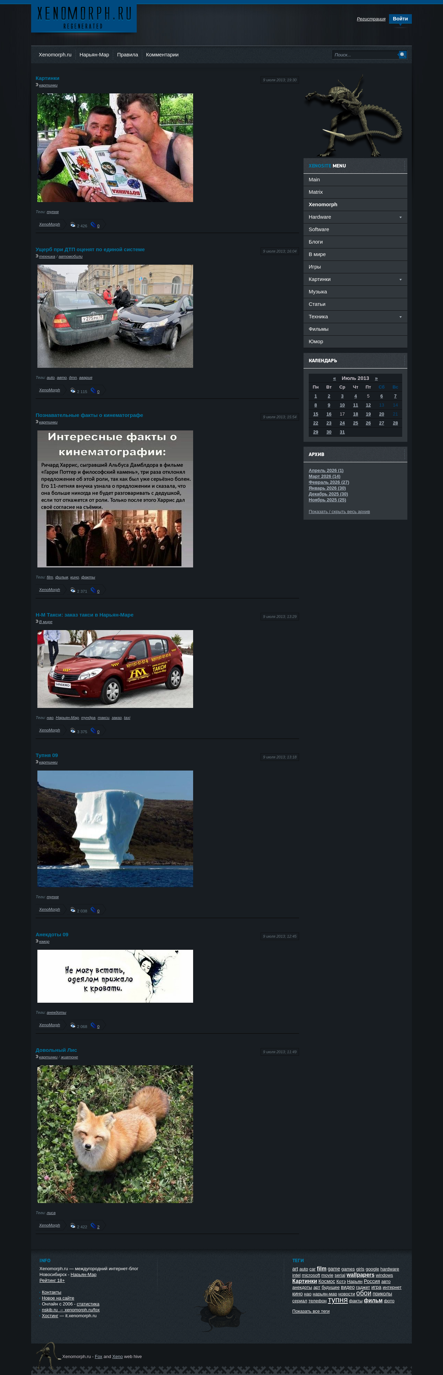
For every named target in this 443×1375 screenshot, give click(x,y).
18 (355, 414)
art (295, 1269)
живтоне (69, 1057)
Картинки (48, 78)
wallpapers (360, 1275)
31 (342, 432)
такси (103, 717)
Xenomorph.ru (55, 54)
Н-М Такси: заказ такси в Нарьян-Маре (85, 615)
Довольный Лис (56, 1050)
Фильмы (318, 329)
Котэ (341, 1281)
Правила (127, 54)
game (334, 1269)
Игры (315, 267)
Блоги (316, 242)
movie (327, 1275)
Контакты (51, 1292)
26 (368, 423)
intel (296, 1275)
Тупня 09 (47, 755)
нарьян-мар (325, 1293)
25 (355, 423)
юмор (44, 941)
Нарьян (355, 1281)
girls (360, 1269)
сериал (299, 1300)
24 (342, 423)
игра (376, 1287)
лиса (51, 1212)
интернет (392, 1287)
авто (62, 377)
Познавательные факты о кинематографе (89, 415)
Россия (372, 1281)
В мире (46, 621)
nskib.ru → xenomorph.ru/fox (71, 1309)
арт (316, 1287)
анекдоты (56, 1012)
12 (368, 405)
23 (328, 423)
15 (315, 414)
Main (314, 179)
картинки (48, 85)
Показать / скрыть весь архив (339, 511)
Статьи (317, 304)
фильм (61, 577)
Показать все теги (311, 1311)
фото (389, 1300)
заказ (117, 717)
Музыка (318, 291)
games (348, 1269)
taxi (127, 717)
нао (50, 717)
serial (340, 1275)
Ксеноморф (84, 17)
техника (47, 256)
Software (319, 229)
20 (381, 414)
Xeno (117, 1356)
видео (348, 1287)
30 (328, 432)
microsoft (311, 1275)
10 (342, 405)
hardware (389, 1269)
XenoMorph (49, 224)
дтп (73, 377)
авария (85, 377)
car (312, 1269)
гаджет (363, 1287)
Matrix (316, 192)
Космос (326, 1281)
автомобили (70, 256)
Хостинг (50, 1315)
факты (88, 577)
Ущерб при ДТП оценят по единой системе (90, 249)
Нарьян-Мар (94, 54)
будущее (331, 1287)
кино (74, 577)
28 (395, 423)
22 (315, 423)
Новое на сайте (58, 1298)
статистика (88, 1303)
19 (368, 414)
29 (315, 432)
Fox (98, 1356)
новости (346, 1293)
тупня (53, 211)
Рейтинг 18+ (52, 1280)
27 (381, 423)
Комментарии (162, 54)
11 (355, 405)
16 (328, 414)
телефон (317, 1300)
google (372, 1269)
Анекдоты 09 (52, 934)
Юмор (316, 341)
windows (384, 1275)
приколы (382, 1293)
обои (363, 1293)
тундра (88, 717)
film (50, 577)
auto (51, 377)
